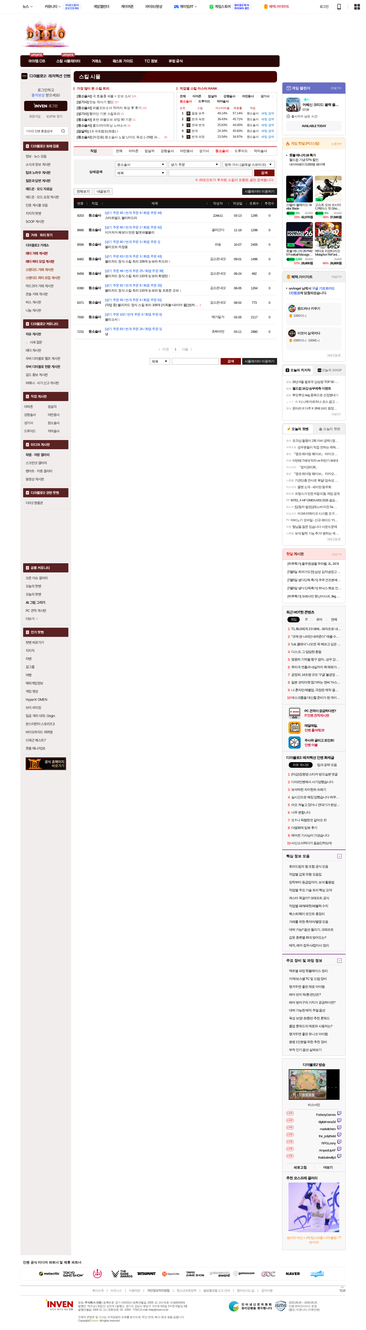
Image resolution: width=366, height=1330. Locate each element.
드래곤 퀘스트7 (36, 740)
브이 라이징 (33, 708)
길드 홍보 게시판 (37, 375)
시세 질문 (34, 342)
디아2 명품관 (34, 503)
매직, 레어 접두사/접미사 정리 (309, 945)
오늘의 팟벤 (33, 594)
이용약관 (134, 1290)
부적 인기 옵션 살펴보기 (305, 1050)
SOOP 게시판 (35, 222)
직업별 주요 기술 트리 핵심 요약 (310, 890)
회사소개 (97, 1290)
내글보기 (103, 191)
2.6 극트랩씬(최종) (96, 131)
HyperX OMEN (36, 699)
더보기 (327, 1167)
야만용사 (53, 415)
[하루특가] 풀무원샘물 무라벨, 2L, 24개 (313, 564)
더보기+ (336, 88)
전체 (183, 96)
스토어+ (336, 144)
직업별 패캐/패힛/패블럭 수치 (308, 906)
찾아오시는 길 (245, 1290)
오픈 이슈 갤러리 (37, 578)
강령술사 (30, 415)
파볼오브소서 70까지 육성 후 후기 (109, 108)
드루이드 (30, 431)
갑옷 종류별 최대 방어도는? (307, 937)
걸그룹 (30, 667)
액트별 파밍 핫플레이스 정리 (308, 971)
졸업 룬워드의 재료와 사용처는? (310, 1026)
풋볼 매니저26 (35, 748)
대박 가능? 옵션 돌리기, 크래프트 (311, 929)
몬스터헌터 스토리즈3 (40, 724)
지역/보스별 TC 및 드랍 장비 (308, 979)
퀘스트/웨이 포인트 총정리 (307, 914)
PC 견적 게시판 (36, 611)
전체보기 (83, 191)
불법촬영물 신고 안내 (216, 1290)
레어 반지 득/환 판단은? (305, 994)
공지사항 (266, 1290)
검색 (63, 131)
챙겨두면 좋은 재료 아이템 (307, 987)
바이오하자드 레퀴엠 (39, 732)
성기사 (28, 423)
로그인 (324, 7)
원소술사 (53, 423)
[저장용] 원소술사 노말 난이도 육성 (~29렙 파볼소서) (120, 137)
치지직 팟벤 (33, 213)
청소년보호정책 (186, 1290)
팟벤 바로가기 (35, 642)
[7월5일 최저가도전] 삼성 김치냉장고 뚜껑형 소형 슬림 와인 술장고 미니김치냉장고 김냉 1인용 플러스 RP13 (314, 572)
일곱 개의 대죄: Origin (40, 716)
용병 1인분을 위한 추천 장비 (308, 1042)
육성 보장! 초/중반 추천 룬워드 (309, 1018)
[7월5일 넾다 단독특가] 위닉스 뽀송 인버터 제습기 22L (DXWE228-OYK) (314, 588)
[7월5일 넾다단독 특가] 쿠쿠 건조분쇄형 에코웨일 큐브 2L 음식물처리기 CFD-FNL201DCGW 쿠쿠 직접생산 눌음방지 (314, 580)
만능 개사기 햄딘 (95, 102)
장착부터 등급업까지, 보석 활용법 (311, 882)
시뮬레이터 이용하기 (259, 191)
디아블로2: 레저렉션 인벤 (50, 76)
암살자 (52, 407)
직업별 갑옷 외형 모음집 (305, 874)
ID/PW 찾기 (54, 116)
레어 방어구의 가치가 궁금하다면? (312, 1002)
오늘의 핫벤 (33, 586)
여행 (29, 675)
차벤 (29, 659)
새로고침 (332, 355)
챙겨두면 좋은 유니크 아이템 (308, 1034)
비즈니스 (116, 1290)
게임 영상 (32, 691)
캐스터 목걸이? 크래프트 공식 (309, 898)
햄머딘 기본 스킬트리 (98, 114)
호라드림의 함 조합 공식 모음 (308, 866)
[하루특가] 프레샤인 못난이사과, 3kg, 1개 (314, 596)
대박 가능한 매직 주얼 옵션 (307, 1010)
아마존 (28, 407)
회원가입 (34, 116)
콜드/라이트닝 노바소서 (102, 125)
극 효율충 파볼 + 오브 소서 (104, 96)
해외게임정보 (34, 683)
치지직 (30, 651)
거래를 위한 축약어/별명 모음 (308, 922)
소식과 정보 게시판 (38, 164)
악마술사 (53, 431)
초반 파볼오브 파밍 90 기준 (104, 119)
